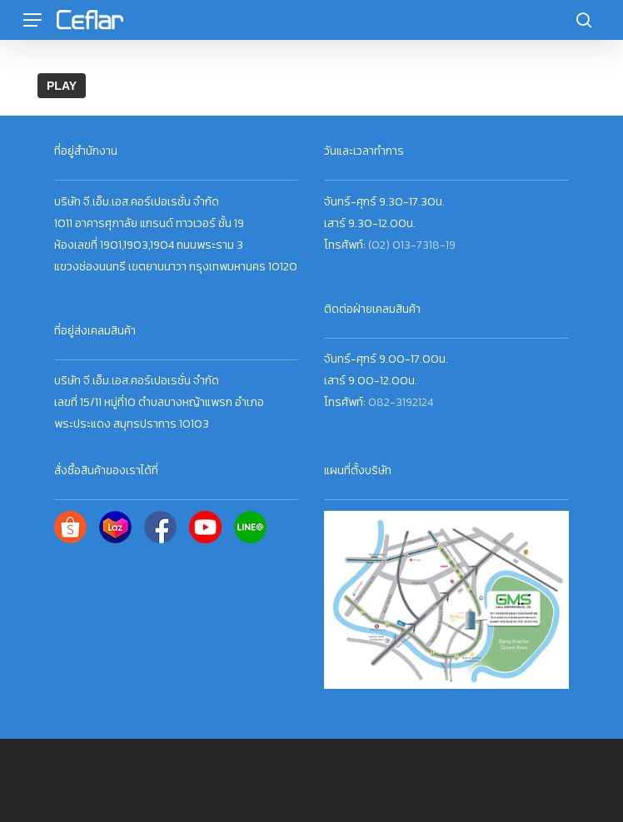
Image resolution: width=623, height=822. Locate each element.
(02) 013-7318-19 (412, 245)
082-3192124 (400, 402)
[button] (32, 20)
